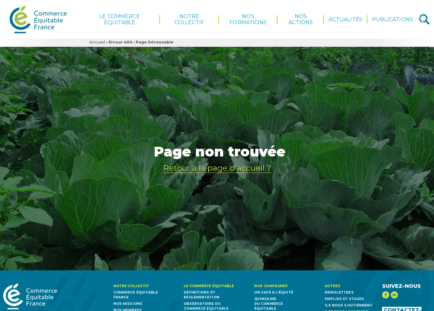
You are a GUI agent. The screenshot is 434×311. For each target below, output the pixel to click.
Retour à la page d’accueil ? (217, 167)
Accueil (97, 42)
